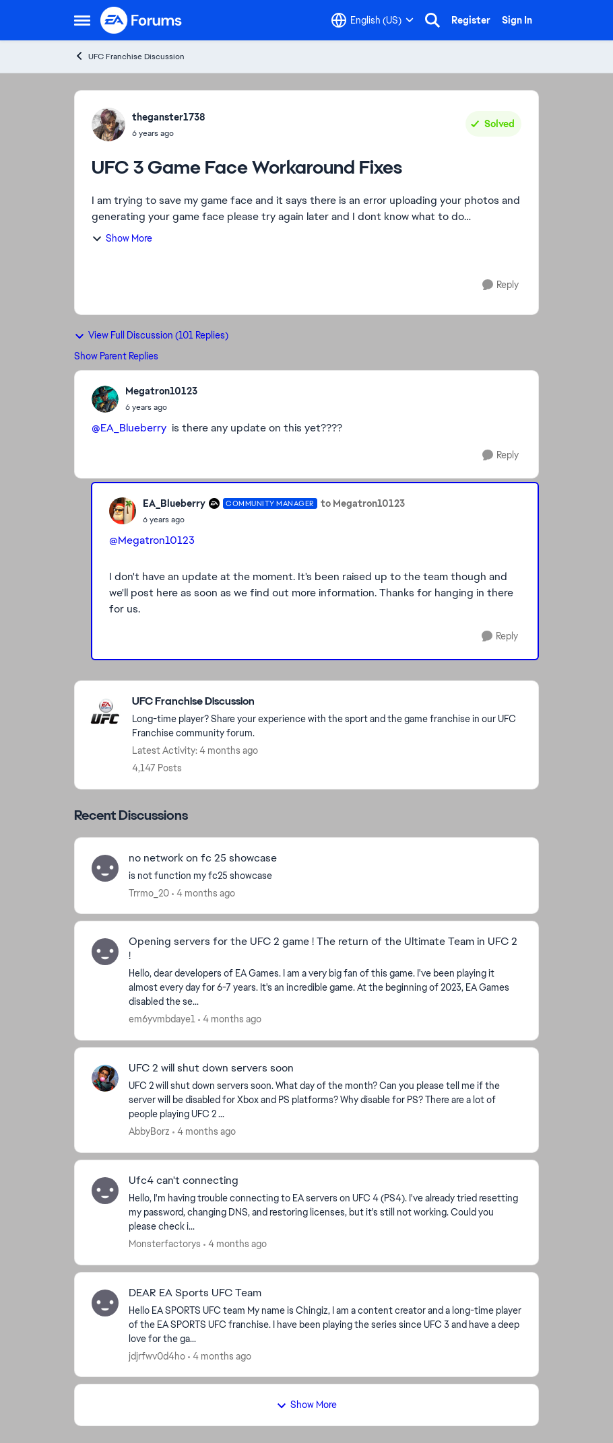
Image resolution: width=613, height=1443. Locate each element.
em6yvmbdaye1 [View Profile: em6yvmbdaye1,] (162, 1019)
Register (470, 20)
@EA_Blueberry (129, 428)
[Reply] (500, 285)
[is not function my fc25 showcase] (325, 875)
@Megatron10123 (152, 540)
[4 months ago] (203, 893)
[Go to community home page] (141, 20)
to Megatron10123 (363, 503)
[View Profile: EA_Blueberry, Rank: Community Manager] (122, 510)
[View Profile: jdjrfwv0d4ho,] (105, 1303)
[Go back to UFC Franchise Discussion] (328, 702)
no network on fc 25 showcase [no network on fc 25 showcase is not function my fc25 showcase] (203, 858)
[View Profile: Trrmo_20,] (105, 868)
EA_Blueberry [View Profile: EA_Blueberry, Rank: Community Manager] (174, 503)
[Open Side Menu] (82, 20)
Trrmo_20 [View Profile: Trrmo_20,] (149, 892)
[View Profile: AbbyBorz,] (105, 1078)
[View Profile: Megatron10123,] (105, 399)
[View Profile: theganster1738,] (108, 124)
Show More (122, 238)
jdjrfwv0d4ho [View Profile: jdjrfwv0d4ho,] (157, 1355)
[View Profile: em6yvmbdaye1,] (105, 951)
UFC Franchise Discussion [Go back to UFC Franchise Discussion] (129, 56)
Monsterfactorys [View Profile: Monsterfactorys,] (165, 1244)
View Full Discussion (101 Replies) (151, 335)
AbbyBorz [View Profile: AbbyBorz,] (149, 1131)
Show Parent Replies (116, 356)
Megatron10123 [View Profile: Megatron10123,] (161, 391)
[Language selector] (372, 20)
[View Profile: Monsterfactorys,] (105, 1190)
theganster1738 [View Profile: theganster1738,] (168, 117)
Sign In (517, 20)
